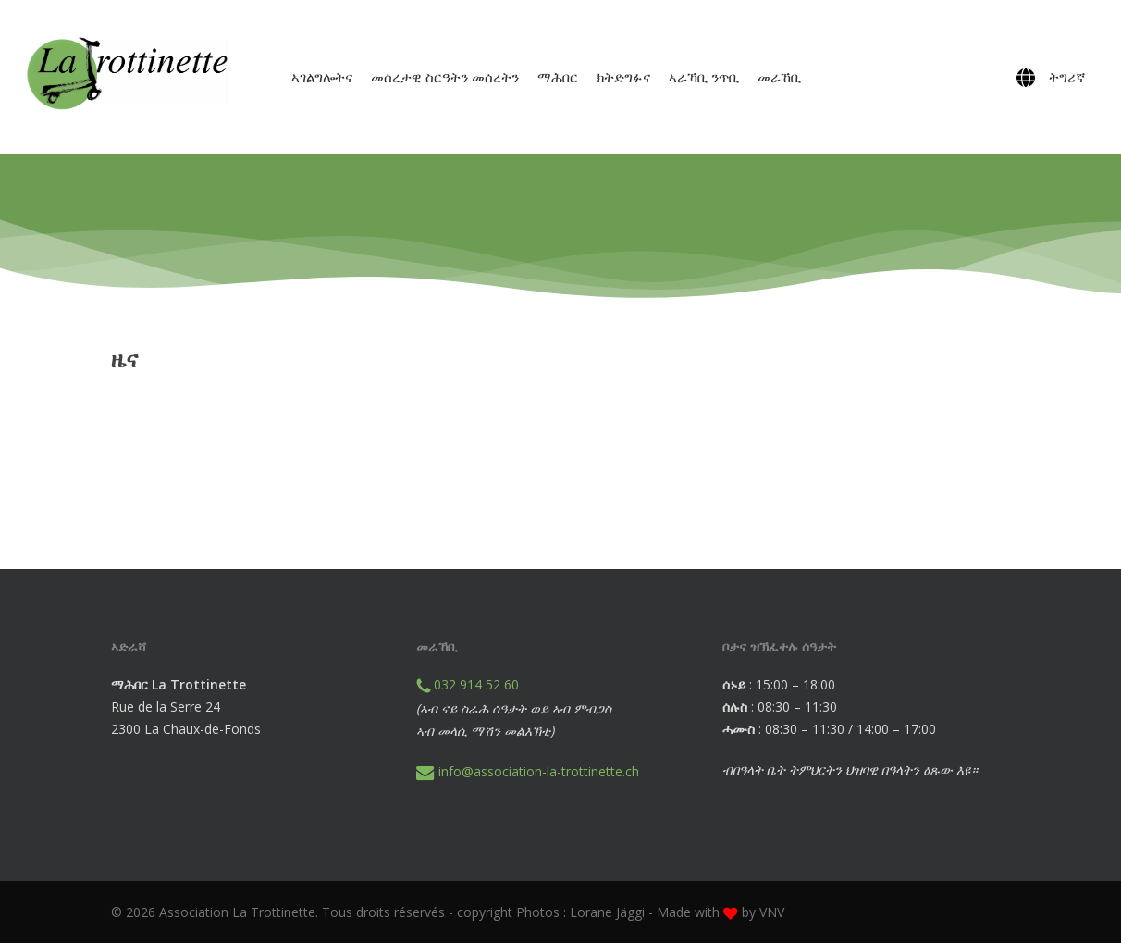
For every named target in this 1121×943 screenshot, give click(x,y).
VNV (771, 912)
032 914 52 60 (467, 684)
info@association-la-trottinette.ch (527, 771)
